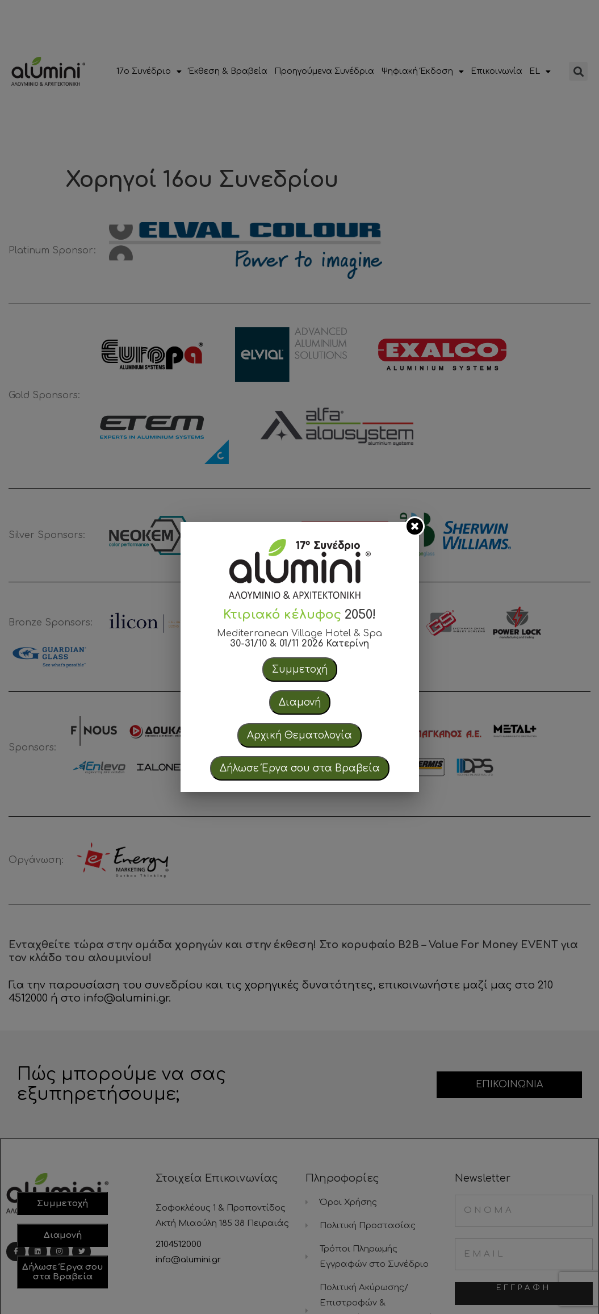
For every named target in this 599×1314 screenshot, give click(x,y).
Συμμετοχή (300, 669)
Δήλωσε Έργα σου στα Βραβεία (300, 768)
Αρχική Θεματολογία (299, 735)
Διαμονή (300, 702)
